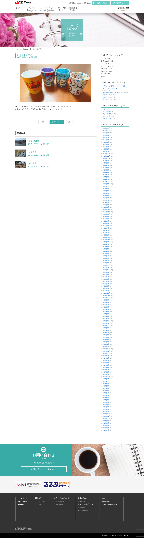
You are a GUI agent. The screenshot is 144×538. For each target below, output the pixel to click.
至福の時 (32, 152)
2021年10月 (106, 242)
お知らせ (105, 109)
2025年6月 (106, 140)
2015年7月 (106, 402)
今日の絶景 (34, 57)
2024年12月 (106, 154)
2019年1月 (106, 318)
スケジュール (41, 501)
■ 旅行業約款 (86, 3)
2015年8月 (106, 400)
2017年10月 (106, 353)
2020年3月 (106, 286)
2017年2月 (106, 372)
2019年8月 (106, 302)
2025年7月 (106, 137)
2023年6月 (106, 195)
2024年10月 (106, 158)
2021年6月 (106, 251)
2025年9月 (106, 133)
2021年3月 (106, 258)
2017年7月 (106, 360)
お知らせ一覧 (27, 49)
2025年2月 (106, 149)
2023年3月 (106, 202)
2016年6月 (106, 388)
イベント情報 (107, 111)
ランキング (40, 504)
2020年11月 (106, 267)
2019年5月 (106, 309)
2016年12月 (106, 376)
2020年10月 (106, 270)
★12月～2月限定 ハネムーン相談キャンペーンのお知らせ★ (115, 87)
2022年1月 (106, 235)
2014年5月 (106, 428)
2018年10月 (106, 325)
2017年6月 (106, 362)
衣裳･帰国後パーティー (63, 504)
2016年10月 (106, 381)
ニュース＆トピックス (86, 504)
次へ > (70, 122)
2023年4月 (106, 200)
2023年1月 (106, 207)
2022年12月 (106, 209)
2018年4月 (106, 339)
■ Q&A (79, 3)
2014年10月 (106, 418)
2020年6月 (106, 279)
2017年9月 (106, 356)
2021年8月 (106, 246)
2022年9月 (106, 216)
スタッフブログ (108, 114)
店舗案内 (21, 505)
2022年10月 (106, 214)
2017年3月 (106, 370)
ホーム (19, 49)
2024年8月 (106, 163)
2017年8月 (106, 358)
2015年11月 (106, 395)
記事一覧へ (56, 122)
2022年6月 (106, 223)
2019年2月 (106, 316)
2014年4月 (106, 430)
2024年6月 (106, 167)
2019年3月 (106, 314)
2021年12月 (106, 237)
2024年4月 (106, 172)
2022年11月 (106, 212)
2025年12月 (106, 128)
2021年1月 (106, 263)
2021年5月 (106, 253)
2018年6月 (106, 335)
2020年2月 (106, 288)
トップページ (22, 498)
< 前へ (42, 122)
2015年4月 (106, 409)
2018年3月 (106, 342)
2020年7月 (106, 277)
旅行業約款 (106, 501)
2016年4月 (106, 393)
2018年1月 (106, 346)
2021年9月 (106, 244)
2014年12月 (106, 414)
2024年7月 (106, 165)
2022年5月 (106, 225)
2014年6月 (106, 425)
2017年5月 (106, 365)
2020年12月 (106, 265)
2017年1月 (106, 374)
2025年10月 (106, 130)
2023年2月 (106, 205)
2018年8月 (106, 330)
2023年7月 (106, 193)
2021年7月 (106, 249)
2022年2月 (106, 232)
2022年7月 (106, 221)
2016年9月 (106, 383)
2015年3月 (106, 411)
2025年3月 (106, 147)
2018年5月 (106, 337)
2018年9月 (106, 328)
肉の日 (105, 99)
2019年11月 (106, 295)
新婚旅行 (38, 498)
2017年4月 (106, 367)
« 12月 (103, 76)
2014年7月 (106, 423)
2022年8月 (106, 219)
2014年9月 (106, 421)
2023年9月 (106, 188)
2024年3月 (106, 174)
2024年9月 (106, 160)
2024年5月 (106, 170)
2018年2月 (106, 344)
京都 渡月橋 (34, 141)
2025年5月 (106, 142)
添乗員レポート (108, 118)
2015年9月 (106, 397)
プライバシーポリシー (109, 505)
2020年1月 (106, 291)
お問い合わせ (82, 498)
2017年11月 (106, 351)
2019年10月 (106, 297)
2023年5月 (106, 198)
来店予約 (82, 501)
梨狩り (105, 95)
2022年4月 (106, 228)
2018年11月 (106, 323)
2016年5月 (106, 390)
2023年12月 (106, 181)
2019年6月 (106, 307)
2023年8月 (106, 191)
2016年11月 (106, 379)
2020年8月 (106, 274)
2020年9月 (106, 272)
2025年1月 (106, 151)
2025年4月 (106, 144)
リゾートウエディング (61, 498)
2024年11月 (106, 156)
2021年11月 (106, 239)
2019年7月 (106, 304)
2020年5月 (106, 281)
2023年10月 (106, 186)
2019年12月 (106, 293)
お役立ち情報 (22, 501)
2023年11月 (106, 184)
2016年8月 (106, 386)
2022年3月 (106, 230)
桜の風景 (32, 163)
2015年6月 (106, 404)
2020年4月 (106, 284)
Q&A (103, 498)
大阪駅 (105, 97)
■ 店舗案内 (72, 3)
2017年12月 (106, 349)
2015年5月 (106, 407)
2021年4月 (106, 256)
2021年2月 (106, 260)
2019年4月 (106, 311)
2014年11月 (106, 416)
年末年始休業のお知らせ (111, 92)
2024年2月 (106, 177)
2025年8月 (106, 135)
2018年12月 (106, 321)
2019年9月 (106, 300)
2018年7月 (106, 332)
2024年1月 (106, 179)
